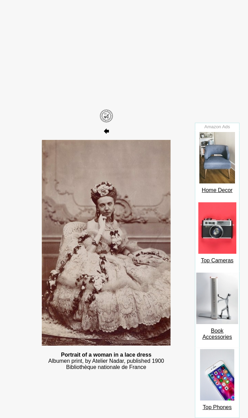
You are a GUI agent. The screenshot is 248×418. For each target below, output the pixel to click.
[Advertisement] (106, 54)
